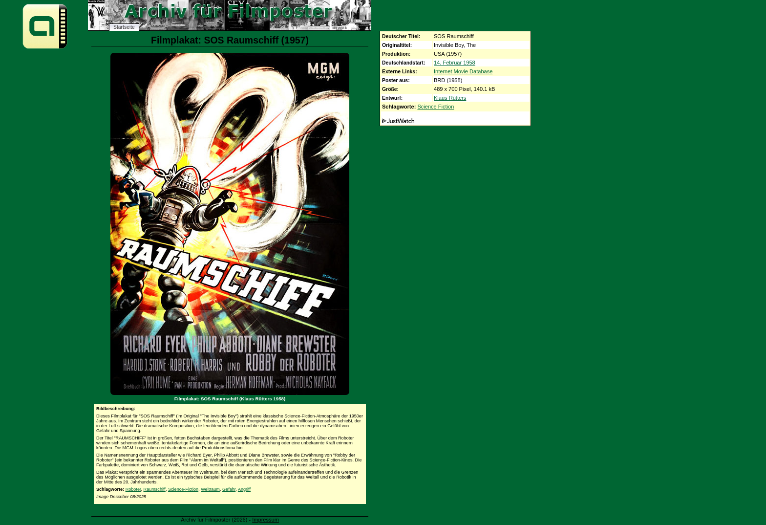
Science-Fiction (183, 489)
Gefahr (228, 489)
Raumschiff (155, 489)
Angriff (244, 489)
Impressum (265, 520)
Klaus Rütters (450, 98)
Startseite (124, 27)
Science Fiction (435, 106)
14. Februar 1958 (454, 63)
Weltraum (210, 489)
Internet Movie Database (463, 71)
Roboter (133, 489)
